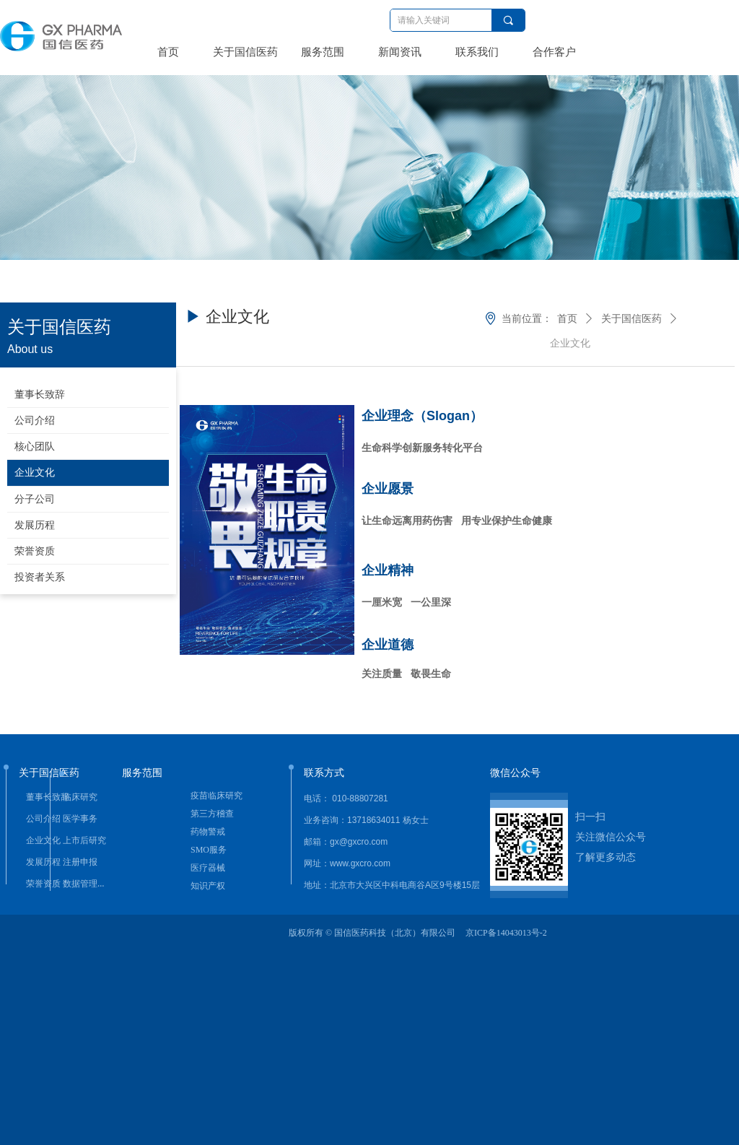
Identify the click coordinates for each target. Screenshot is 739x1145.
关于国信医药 (245, 52)
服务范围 (322, 52)
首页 (168, 52)
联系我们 (477, 52)
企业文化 (570, 343)
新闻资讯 (399, 52)
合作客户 (554, 52)
